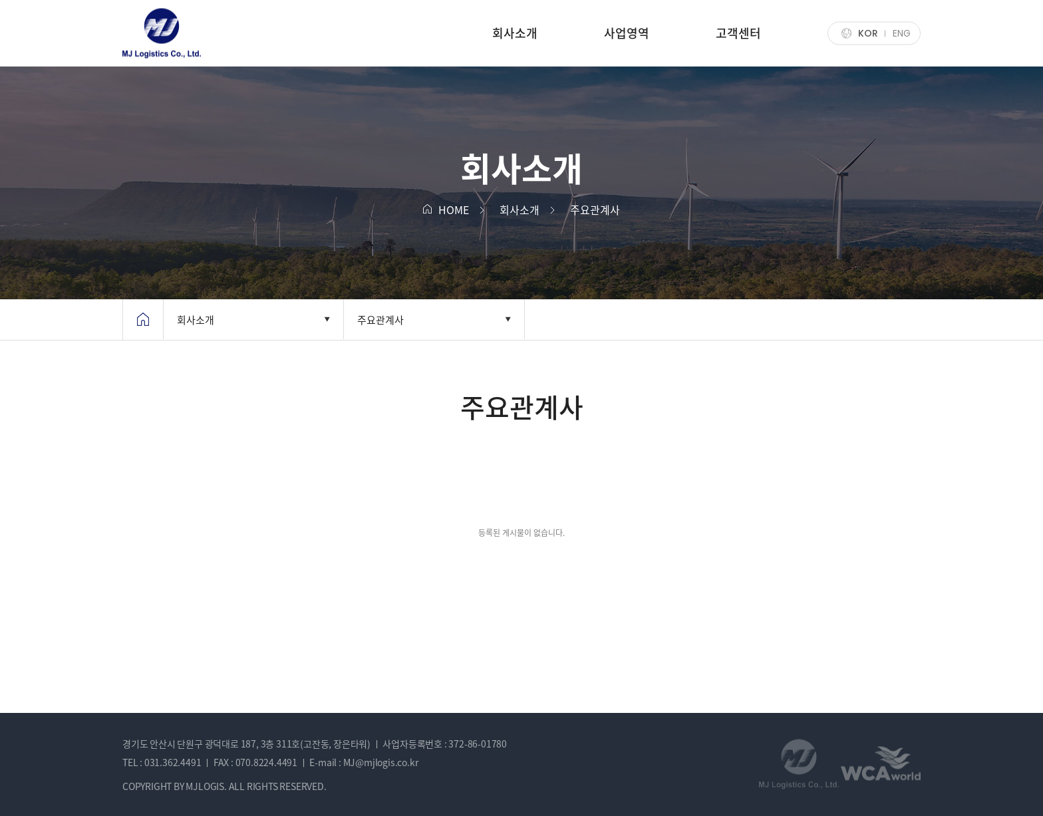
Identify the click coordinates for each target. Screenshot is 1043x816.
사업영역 (626, 33)
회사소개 (514, 33)
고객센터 (738, 33)
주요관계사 (380, 320)
